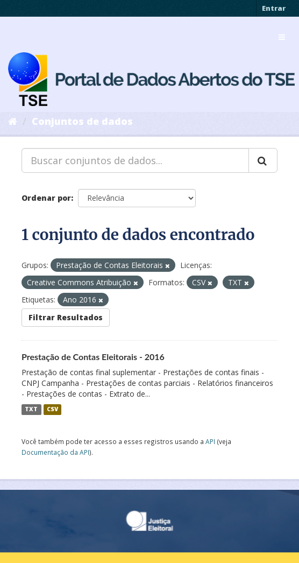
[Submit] (262, 160)
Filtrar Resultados (66, 317)
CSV (52, 409)
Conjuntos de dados (82, 121)
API (210, 441)
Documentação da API (55, 452)
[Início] (12, 121)
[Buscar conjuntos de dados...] (135, 160)
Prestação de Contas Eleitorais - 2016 (93, 356)
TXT (31, 409)
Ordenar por (46, 198)
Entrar (274, 8)
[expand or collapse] (282, 37)
